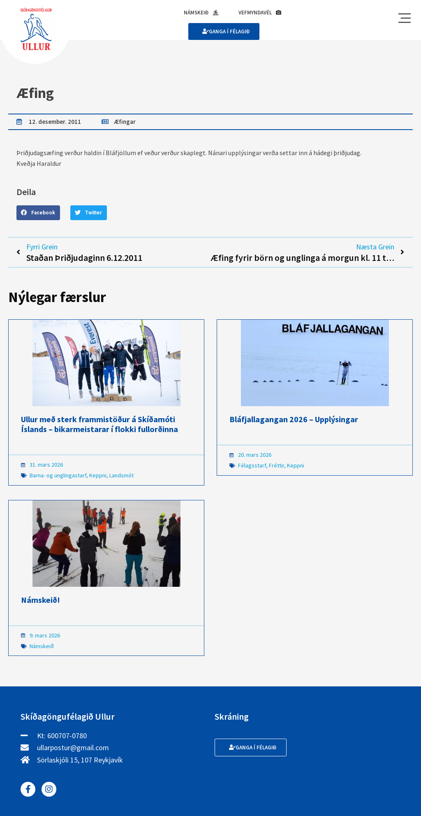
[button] (38, 212)
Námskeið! (40, 600)
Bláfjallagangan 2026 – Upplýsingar (293, 419)
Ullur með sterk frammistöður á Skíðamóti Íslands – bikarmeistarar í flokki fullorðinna (99, 424)
